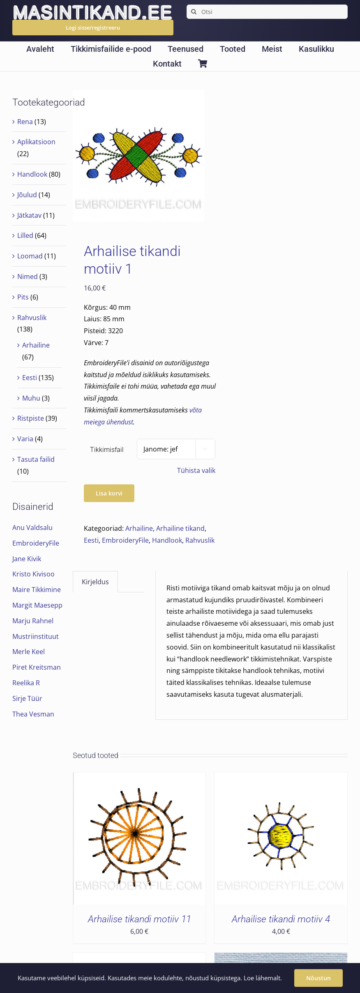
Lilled (25, 235)
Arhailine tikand (180, 528)
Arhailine (139, 528)
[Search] (194, 12)
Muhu (31, 398)
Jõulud (27, 194)
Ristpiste (30, 418)
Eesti (91, 540)
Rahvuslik (200, 540)
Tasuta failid (36, 459)
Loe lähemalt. (263, 978)
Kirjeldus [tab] (95, 581)
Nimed (27, 276)
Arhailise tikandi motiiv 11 (139, 919)
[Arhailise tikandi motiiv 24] (139, 958)
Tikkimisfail (107, 450)
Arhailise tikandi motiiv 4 (281, 919)
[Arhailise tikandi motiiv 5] (281, 958)
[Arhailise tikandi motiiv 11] (139, 778)
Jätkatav (29, 215)
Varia (25, 438)
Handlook (167, 540)
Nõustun (318, 978)
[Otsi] (267, 12)
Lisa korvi (109, 493)
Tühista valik (196, 470)
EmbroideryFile (125, 540)
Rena (25, 121)
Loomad (30, 255)
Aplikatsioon (36, 141)
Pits (23, 297)
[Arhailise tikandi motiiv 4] (281, 778)
